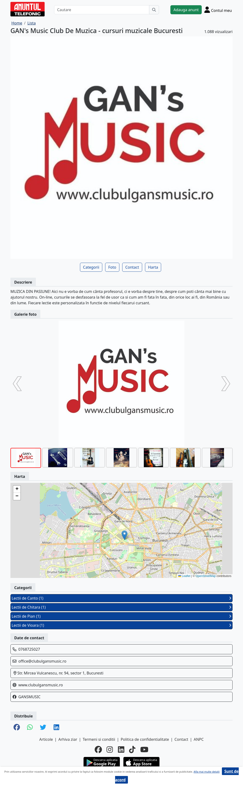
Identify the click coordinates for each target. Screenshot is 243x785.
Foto (112, 267)
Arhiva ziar (67, 739)
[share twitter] (43, 727)
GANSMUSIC (29, 696)
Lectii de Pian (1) (121, 616)
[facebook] (98, 749)
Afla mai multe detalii (207, 771)
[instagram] (110, 749)
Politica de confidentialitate (145, 739)
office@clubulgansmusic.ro (42, 661)
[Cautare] (101, 9)
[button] (124, 535)
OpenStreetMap (206, 576)
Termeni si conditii (99, 739)
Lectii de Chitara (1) (121, 607)
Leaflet (184, 576)
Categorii (91, 267)
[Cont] (218, 9)
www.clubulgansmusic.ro (40, 685)
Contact (132, 267)
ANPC (199, 739)
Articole (46, 739)
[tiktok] (132, 749)
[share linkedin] (56, 727)
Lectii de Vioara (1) (121, 625)
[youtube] (144, 749)
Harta (153, 267)
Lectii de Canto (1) (121, 598)
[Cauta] (154, 9)
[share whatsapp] (30, 727)
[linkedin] (121, 749)
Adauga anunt (186, 9)
